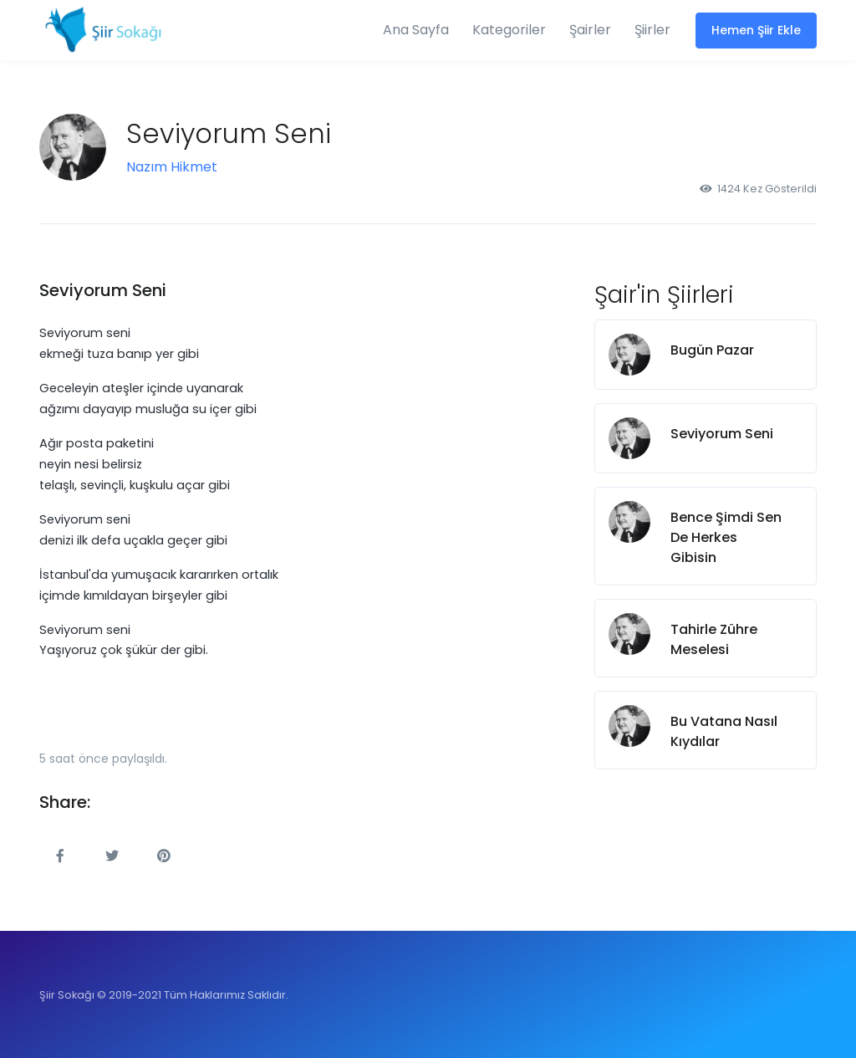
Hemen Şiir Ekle (756, 30)
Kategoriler (509, 29)
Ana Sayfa (416, 29)
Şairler (590, 29)
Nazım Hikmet (171, 166)
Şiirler (652, 29)
